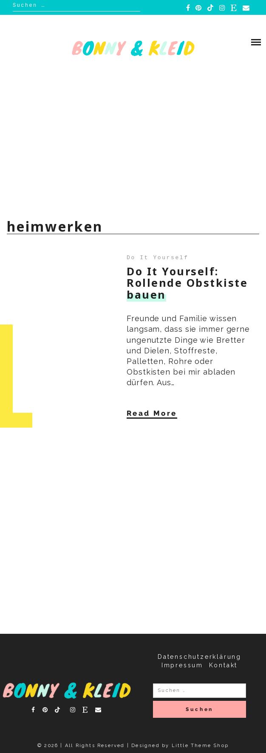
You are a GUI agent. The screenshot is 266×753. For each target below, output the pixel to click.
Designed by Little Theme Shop (180, 745)
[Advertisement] (133, 146)
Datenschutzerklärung (199, 656)
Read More (152, 413)
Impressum (182, 665)
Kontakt (223, 665)
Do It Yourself (158, 257)
